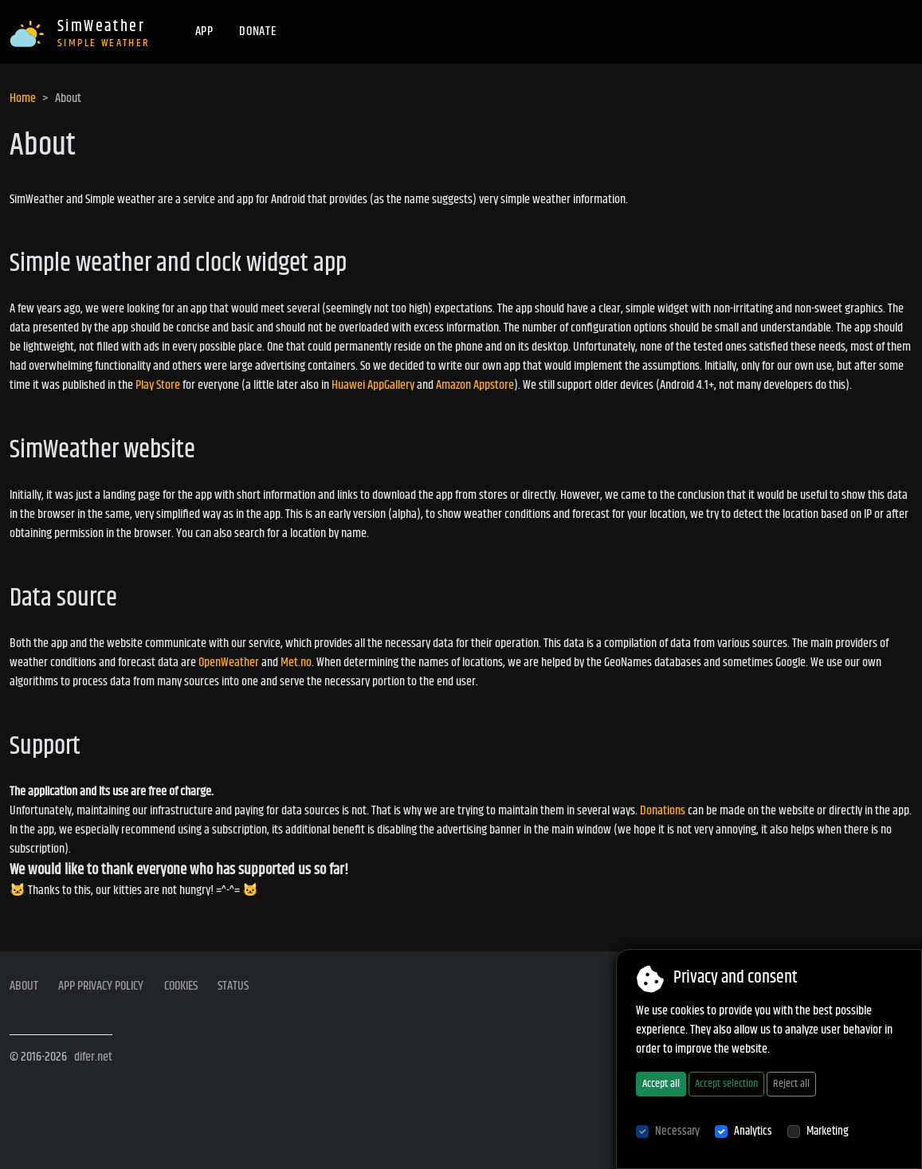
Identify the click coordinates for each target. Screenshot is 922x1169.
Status (233, 986)
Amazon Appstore (475, 385)
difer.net (93, 1057)
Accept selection (726, 1084)
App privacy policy (100, 986)
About (24, 986)
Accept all (661, 1084)
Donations (662, 811)
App (204, 31)
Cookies (181, 986)
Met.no (296, 663)
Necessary (677, 1131)
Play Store (157, 385)
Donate (258, 31)
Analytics (753, 1131)
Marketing (827, 1131)
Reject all (791, 1084)
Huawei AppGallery (373, 385)
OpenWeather (228, 663)
